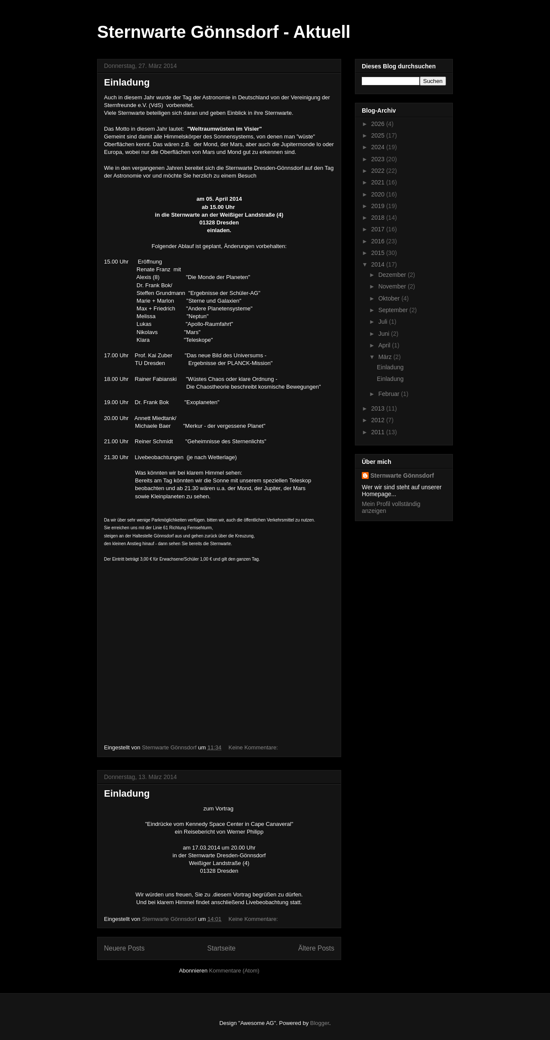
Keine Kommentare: (254, 747)
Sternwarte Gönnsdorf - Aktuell (224, 31)
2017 (378, 229)
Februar (389, 393)
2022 (378, 170)
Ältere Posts (316, 948)
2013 (378, 408)
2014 (378, 264)
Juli (383, 321)
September (393, 310)
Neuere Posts (124, 948)
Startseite (221, 948)
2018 (378, 217)
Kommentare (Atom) (234, 970)
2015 (378, 252)
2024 (378, 147)
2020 (378, 194)
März (385, 356)
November (392, 286)
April (385, 345)
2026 (378, 123)
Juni (384, 333)
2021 (378, 182)
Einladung (127, 82)
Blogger (319, 1023)
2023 (378, 159)
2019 (378, 205)
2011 (378, 432)
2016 (378, 241)
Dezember (392, 274)
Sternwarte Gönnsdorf (402, 475)
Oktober (389, 298)
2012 (378, 420)
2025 (378, 135)
